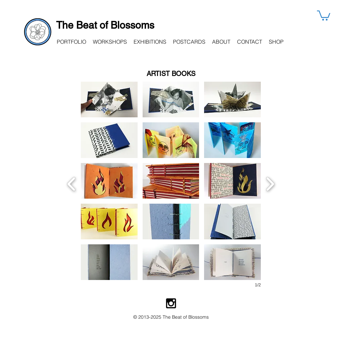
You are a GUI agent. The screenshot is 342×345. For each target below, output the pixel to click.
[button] (323, 15)
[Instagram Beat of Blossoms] (171, 303)
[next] (270, 183)
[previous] (71, 183)
